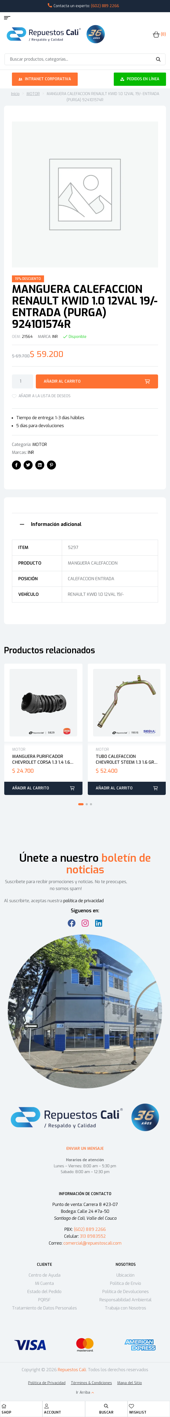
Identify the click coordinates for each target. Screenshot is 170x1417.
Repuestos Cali (72, 1370)
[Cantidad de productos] (22, 381)
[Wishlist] (131, 1406)
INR (55, 336)
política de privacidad (83, 901)
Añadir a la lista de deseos (45, 396)
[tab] (85, 523)
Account (52, 1412)
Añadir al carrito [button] (30, 788)
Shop (6, 1412)
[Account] (46, 1406)
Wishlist (138, 1412)
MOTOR (33, 93)
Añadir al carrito (62, 381)
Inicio (15, 93)
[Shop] (4, 1406)
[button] (81, 804)
